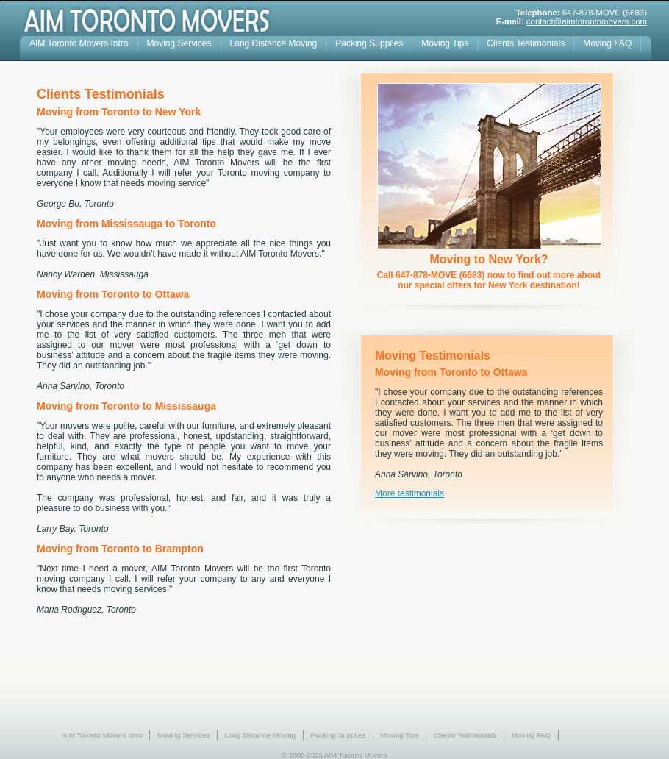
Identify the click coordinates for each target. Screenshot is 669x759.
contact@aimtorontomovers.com (586, 21)
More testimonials (409, 493)
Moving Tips (444, 43)
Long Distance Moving (274, 43)
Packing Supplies (369, 43)
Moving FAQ (607, 43)
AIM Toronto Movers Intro (79, 43)
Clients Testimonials (526, 43)
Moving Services (179, 43)
